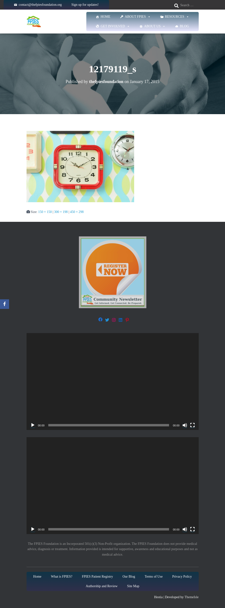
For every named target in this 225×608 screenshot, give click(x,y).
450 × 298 (77, 212)
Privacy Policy (182, 576)
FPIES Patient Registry (97, 576)
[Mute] (184, 425)
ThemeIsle (191, 597)
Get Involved (115, 26)
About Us (154, 26)
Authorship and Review (102, 586)
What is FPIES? (61, 576)
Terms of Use (154, 576)
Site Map (133, 586)
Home (105, 16)
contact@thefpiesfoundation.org (40, 4)
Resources (177, 17)
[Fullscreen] (192, 425)
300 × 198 (61, 212)
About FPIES (138, 17)
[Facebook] (4, 304)
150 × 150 (45, 212)
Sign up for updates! (85, 4)
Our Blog (128, 576)
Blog (184, 26)
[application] (113, 381)
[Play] (32, 425)
